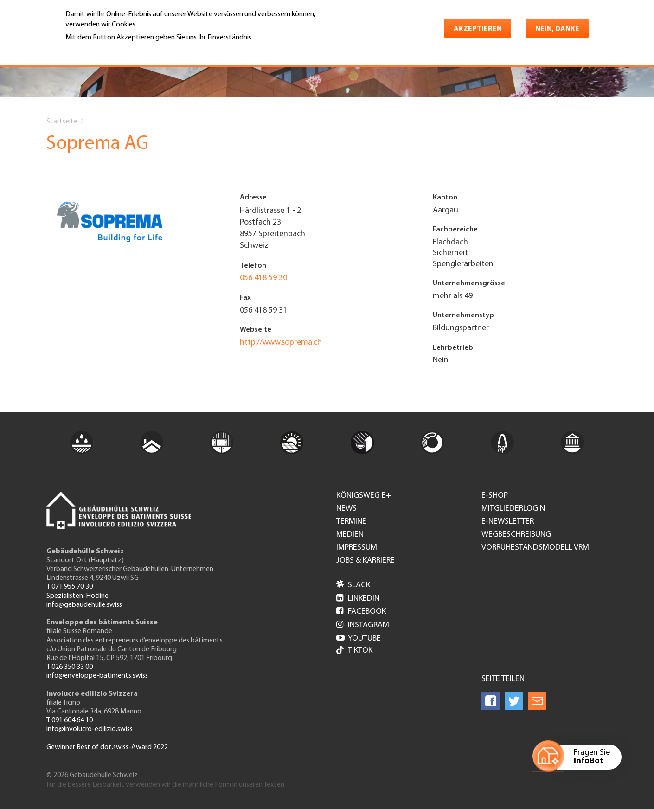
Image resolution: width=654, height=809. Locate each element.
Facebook (361, 611)
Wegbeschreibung (516, 535)
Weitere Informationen (105, 50)
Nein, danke (557, 29)
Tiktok (354, 651)
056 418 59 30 (263, 278)
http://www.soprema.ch (281, 342)
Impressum (356, 548)
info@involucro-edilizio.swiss (89, 729)
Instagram (362, 625)
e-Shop (494, 496)
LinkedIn (357, 598)
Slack (353, 585)
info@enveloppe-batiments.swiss (97, 676)
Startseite (61, 121)
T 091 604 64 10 (69, 720)
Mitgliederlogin (513, 509)
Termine (351, 522)
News (346, 509)
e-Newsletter (507, 522)
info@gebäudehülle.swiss (84, 605)
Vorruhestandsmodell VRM (535, 548)
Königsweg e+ (363, 496)
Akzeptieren (478, 29)
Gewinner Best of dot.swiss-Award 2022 (107, 747)
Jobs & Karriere (365, 561)
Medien (350, 535)
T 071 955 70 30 (69, 587)
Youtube (358, 638)
